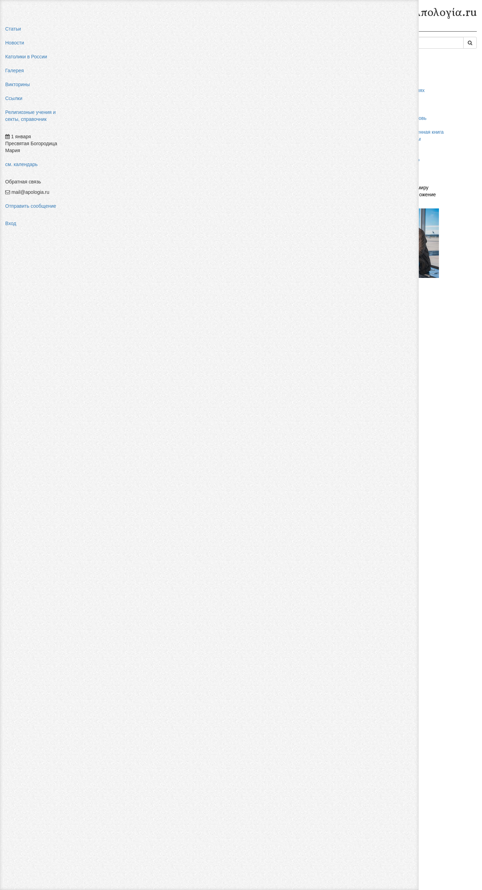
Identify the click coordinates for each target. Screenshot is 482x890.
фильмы (393, 167)
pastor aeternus (401, 83)
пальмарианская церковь (412, 118)
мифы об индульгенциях (411, 90)
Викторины (17, 84)
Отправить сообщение (30, 206)
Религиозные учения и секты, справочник (30, 115)
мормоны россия (403, 125)
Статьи (13, 29)
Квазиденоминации (275, 30)
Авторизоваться (356, 843)
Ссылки (13, 98)
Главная (89, 30)
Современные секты (223, 30)
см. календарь (21, 164)
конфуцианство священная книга (421, 132)
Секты (185, 30)
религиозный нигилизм (409, 139)
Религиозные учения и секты (138, 30)
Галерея (14, 70)
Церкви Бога (219, 113)
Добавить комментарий (105, 851)
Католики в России (26, 56)
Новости (14, 43)
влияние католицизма (408, 97)
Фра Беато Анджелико (409, 160)
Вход (10, 223)
